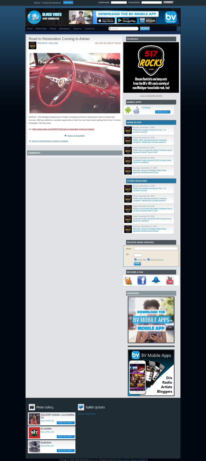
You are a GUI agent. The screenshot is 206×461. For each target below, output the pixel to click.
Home (29, 28)
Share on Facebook (76, 135)
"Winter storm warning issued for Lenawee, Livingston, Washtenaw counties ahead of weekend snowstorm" (150, 142)
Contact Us (90, 28)
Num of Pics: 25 (47, 446)
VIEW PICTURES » (66, 423)
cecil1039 (53, 43)
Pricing (53, 28)
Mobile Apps (41, 28)
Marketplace (64, 28)
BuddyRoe (46, 442)
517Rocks (146, 108)
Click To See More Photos (151, 96)
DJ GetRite (46, 428)
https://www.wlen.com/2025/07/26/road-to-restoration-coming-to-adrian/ (63, 129)
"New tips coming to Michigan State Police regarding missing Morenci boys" (149, 171)
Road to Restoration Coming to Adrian (50, 141)
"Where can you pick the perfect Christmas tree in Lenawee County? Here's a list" (152, 151)
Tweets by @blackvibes (86, 414)
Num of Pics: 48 (47, 432)
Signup (37, 2)
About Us (77, 28)
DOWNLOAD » (162, 112)
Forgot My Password (52, 2)
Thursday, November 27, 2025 (145, 168)
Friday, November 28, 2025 (143, 138)
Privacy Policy (123, 460)
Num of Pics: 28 (47, 421)
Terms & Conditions (139, 460)
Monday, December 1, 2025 (144, 127)
